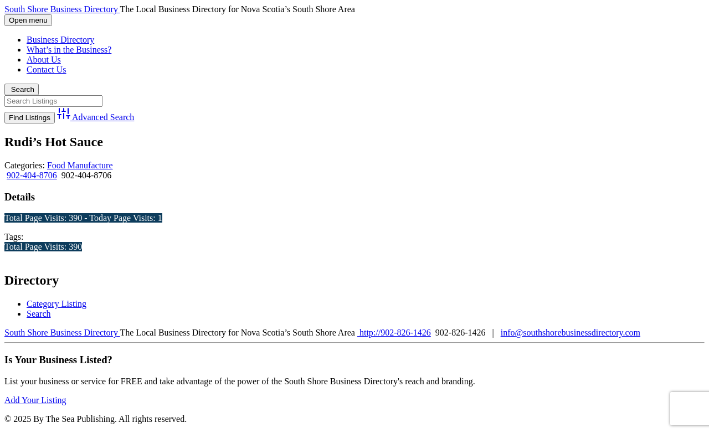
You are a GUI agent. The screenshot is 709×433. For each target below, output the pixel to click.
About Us (44, 59)
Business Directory (60, 39)
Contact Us (46, 69)
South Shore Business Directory (62, 9)
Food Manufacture (80, 165)
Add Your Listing (35, 400)
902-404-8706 (32, 175)
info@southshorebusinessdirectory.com (570, 332)
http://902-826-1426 (394, 332)
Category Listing (56, 303)
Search (21, 89)
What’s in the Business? (69, 49)
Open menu (28, 20)
